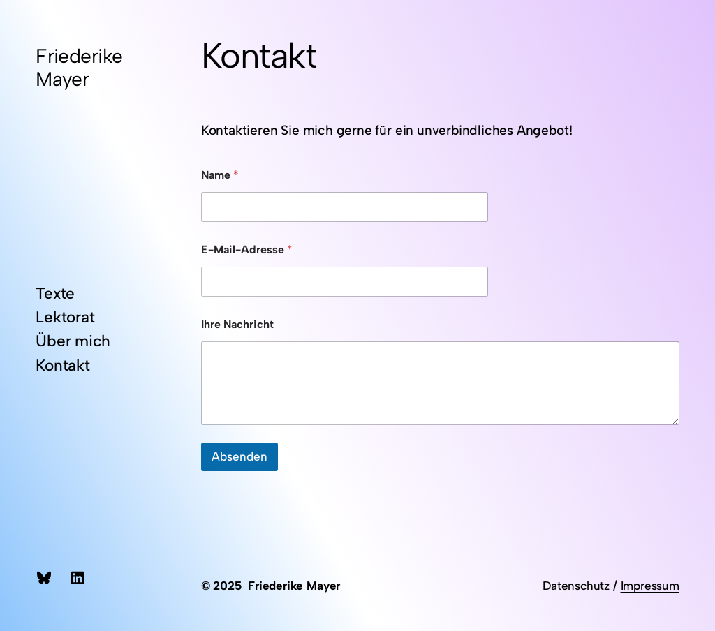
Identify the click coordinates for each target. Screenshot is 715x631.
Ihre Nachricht (237, 324)
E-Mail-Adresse (247, 249)
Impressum (650, 586)
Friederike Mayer (79, 67)
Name (220, 174)
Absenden (239, 456)
